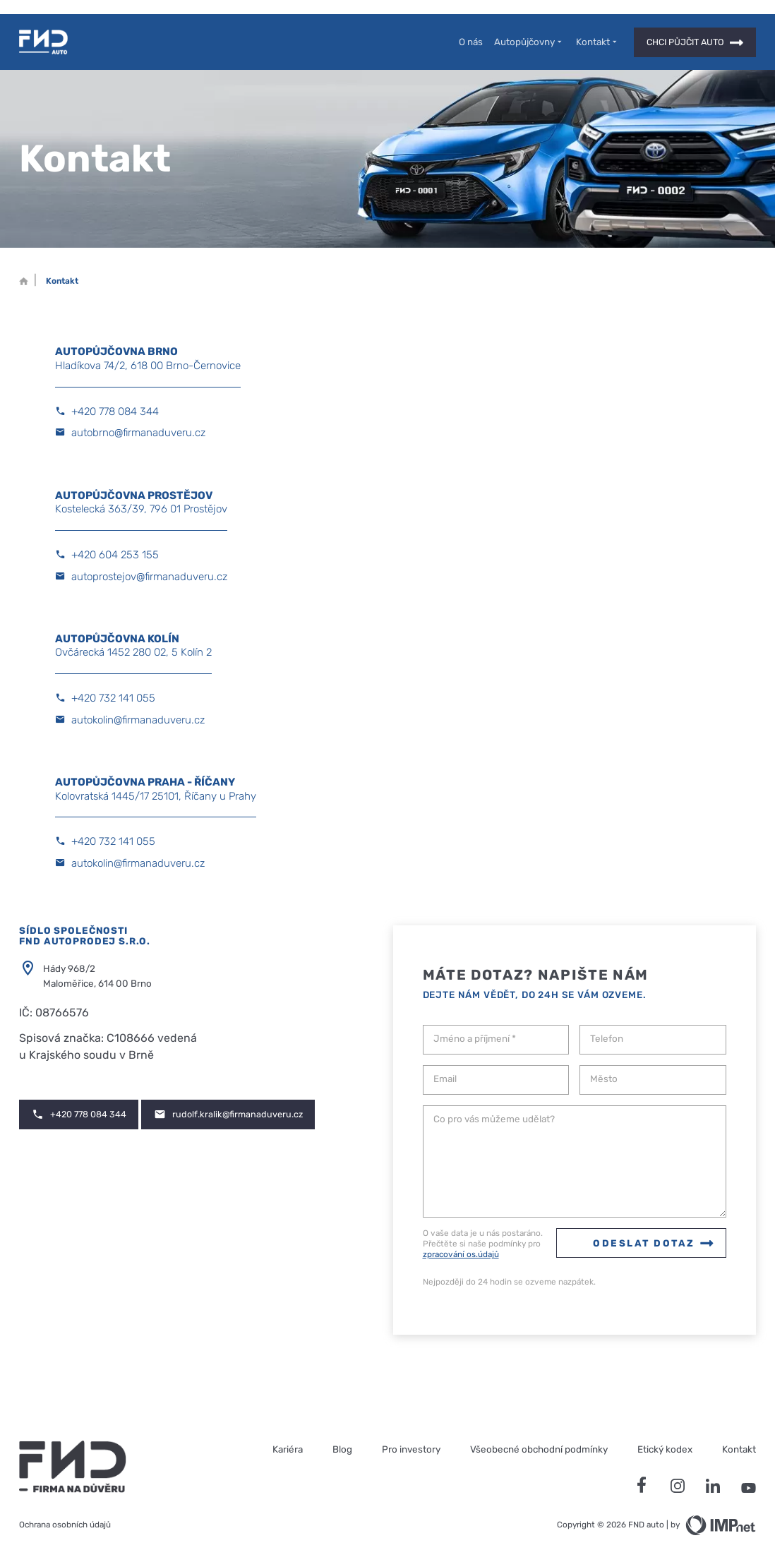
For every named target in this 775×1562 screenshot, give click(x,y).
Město (604, 1079)
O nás (471, 42)
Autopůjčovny (529, 42)
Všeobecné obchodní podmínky (539, 1449)
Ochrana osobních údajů (65, 1525)
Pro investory (411, 1449)
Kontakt (597, 42)
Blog (342, 1449)
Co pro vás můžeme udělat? (494, 1119)
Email (445, 1079)
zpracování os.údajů (461, 1254)
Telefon (606, 1038)
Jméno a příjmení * (474, 1038)
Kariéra (287, 1449)
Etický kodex (664, 1449)
